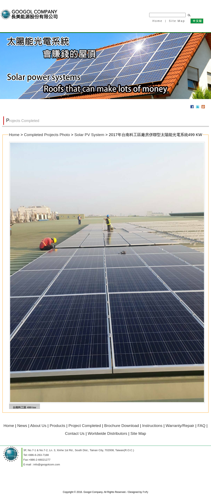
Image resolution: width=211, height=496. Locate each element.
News (22, 425)
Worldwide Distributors (107, 433)
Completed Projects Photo (47, 135)
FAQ (201, 425)
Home (157, 20)
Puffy (145, 492)
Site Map (176, 20)
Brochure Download (121, 425)
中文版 (196, 20)
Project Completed (84, 425)
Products (57, 425)
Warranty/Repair (180, 425)
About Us (38, 425)
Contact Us (74, 433)
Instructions (152, 425)
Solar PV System (89, 135)
